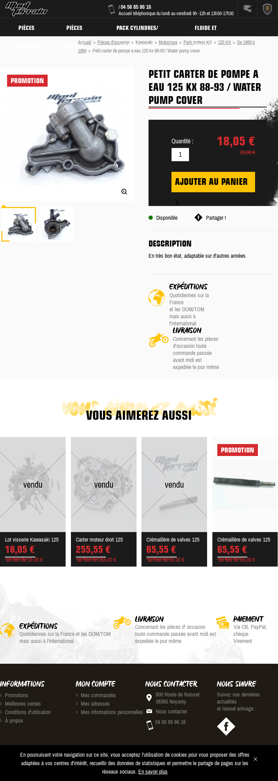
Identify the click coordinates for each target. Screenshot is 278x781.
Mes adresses (93, 667)
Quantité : (182, 141)
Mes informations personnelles (109, 676)
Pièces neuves (77, 26)
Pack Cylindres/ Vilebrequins (140, 26)
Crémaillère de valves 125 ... (172, 504)
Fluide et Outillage (211, 26)
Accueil (84, 42)
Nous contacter (171, 675)
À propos (11, 684)
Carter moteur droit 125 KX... (99, 504)
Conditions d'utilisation (25, 676)
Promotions (14, 659)
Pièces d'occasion (27, 26)
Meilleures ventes (20, 667)
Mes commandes (96, 659)
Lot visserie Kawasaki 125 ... (32, 504)
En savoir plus (153, 771)
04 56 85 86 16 (136, 7)
